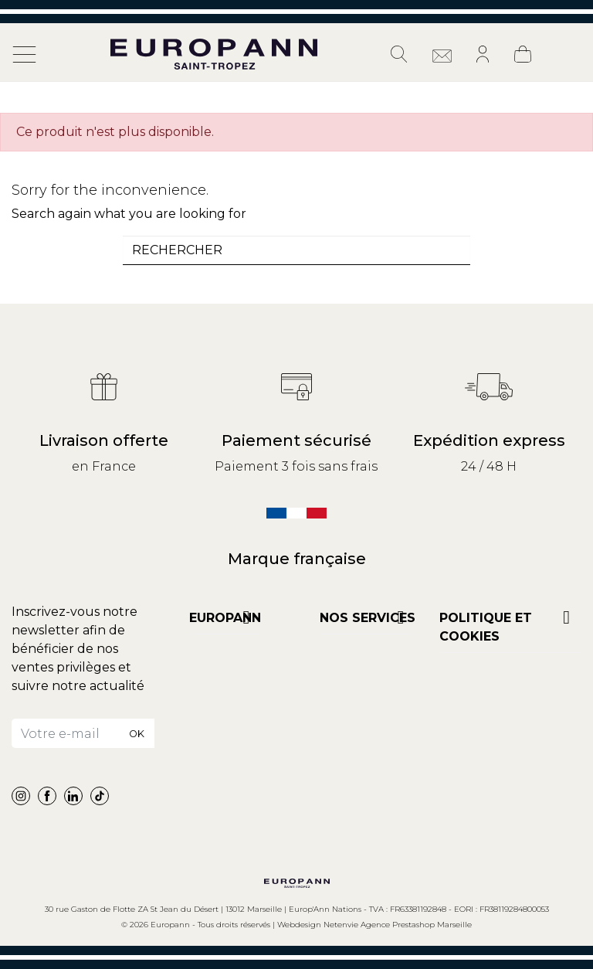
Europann (225, 617)
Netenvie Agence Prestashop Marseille (398, 925)
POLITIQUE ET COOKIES (485, 627)
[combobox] (296, 250)
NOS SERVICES (367, 617)
